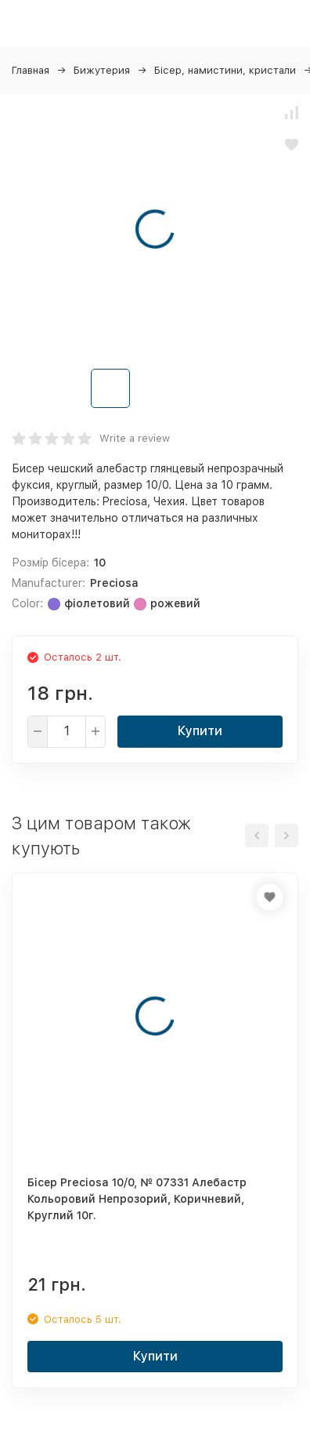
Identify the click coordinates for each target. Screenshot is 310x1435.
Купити (200, 730)
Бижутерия (102, 70)
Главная (30, 70)
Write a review (134, 438)
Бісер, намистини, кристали (225, 70)
